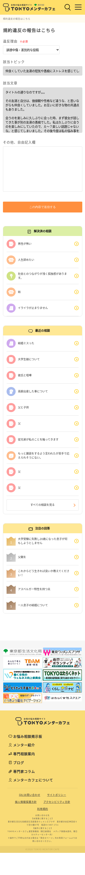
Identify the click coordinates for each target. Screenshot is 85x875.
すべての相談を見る (42, 505)
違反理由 (15, 41)
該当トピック (14, 61)
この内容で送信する (42, 207)
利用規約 (42, 809)
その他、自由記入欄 (19, 142)
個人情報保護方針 (26, 802)
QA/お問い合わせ (29, 795)
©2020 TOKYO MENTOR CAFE (42, 849)
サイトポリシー (56, 795)
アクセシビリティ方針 (57, 802)
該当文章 (10, 82)
